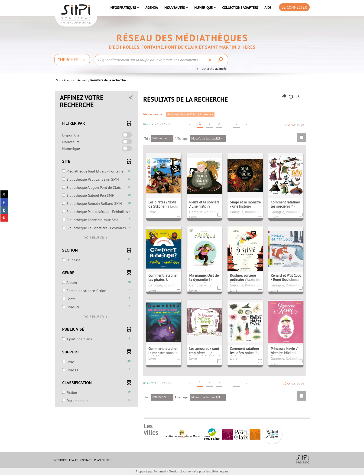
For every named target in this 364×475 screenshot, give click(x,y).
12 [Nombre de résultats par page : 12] (285, 125)
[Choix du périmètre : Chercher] (72, 59)
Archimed (159, 471)
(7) (96, 317)
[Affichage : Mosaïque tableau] (208, 138)
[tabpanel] (182, 249)
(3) (96, 238)
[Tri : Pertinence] (162, 138)
